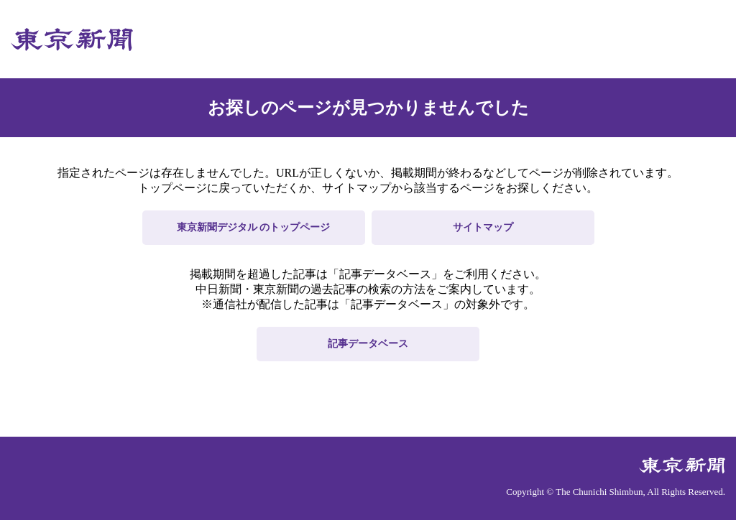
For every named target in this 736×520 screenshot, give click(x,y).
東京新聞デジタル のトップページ (254, 227)
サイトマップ (483, 227)
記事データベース (368, 343)
